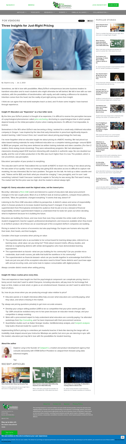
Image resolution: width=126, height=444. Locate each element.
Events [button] (62, 12)
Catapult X (44, 347)
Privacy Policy (78, 404)
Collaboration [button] (100, 12)
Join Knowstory (99, 5)
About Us (46, 404)
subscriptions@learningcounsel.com (8, 416)
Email (90, 21)
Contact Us (57, 404)
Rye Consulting (25, 320)
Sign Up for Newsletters (9, 433)
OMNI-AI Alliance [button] (79, 12)
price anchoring (41, 119)
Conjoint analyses (82, 323)
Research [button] (48, 12)
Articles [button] (21, 12)
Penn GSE (24, 191)
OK (123, 437)
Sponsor (67, 404)
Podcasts (35, 12)
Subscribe (113, 5)
